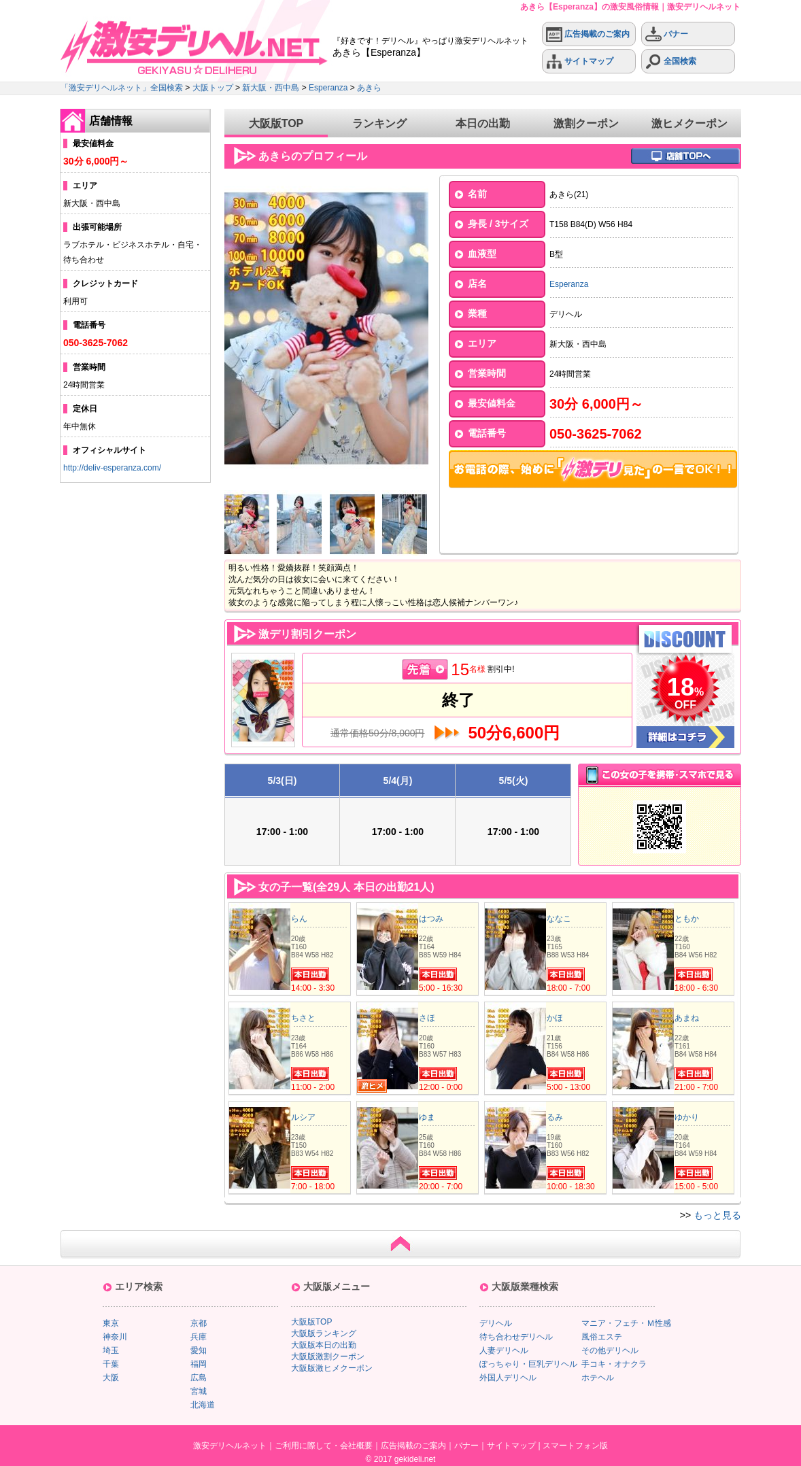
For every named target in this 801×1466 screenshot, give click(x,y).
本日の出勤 (483, 123)
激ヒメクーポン (689, 123)
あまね (687, 1018)
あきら (369, 87)
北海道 (202, 1405)
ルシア (303, 1117)
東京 (111, 1323)
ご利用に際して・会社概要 (324, 1445)
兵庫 (198, 1337)
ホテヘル (597, 1377)
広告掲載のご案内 (588, 34)
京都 (198, 1323)
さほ (427, 1018)
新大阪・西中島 (270, 87)
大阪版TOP (276, 123)
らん (299, 918)
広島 (198, 1377)
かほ (555, 1018)
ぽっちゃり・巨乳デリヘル (528, 1364)
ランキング (379, 123)
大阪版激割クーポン (327, 1356)
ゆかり (687, 1117)
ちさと (303, 1018)
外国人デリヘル (507, 1377)
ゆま (427, 1117)
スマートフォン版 (575, 1445)
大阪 (111, 1377)
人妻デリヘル (503, 1350)
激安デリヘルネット (230, 1445)
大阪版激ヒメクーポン (332, 1368)
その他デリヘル (609, 1350)
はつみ (431, 918)
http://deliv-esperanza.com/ (112, 468)
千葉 (111, 1364)
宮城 (198, 1391)
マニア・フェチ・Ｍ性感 (626, 1323)
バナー (666, 34)
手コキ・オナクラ (614, 1364)
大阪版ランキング (323, 1333)
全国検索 (670, 61)
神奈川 (115, 1337)
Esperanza (328, 87)
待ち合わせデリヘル (516, 1337)
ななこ (559, 918)
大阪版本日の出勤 (323, 1345)
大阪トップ (212, 87)
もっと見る (717, 1215)
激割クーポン (586, 123)
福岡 (198, 1364)
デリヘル (495, 1323)
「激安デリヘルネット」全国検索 (122, 87)
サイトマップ (579, 61)
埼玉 (111, 1350)
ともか (687, 918)
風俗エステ (601, 1337)
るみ (555, 1117)
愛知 (198, 1350)
